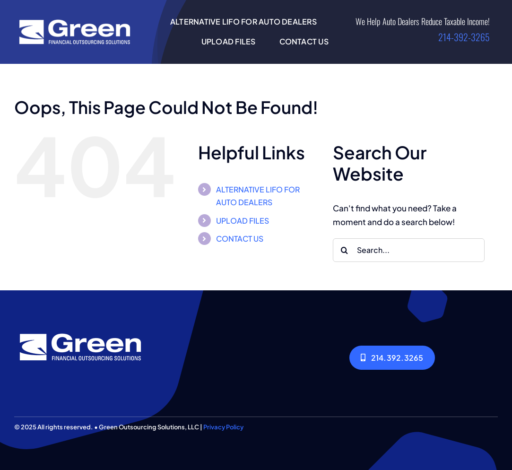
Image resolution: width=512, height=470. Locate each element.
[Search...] (409, 250)
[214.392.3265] (391, 358)
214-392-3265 (464, 37)
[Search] (344, 250)
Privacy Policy (223, 427)
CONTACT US (239, 239)
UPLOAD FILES (242, 221)
